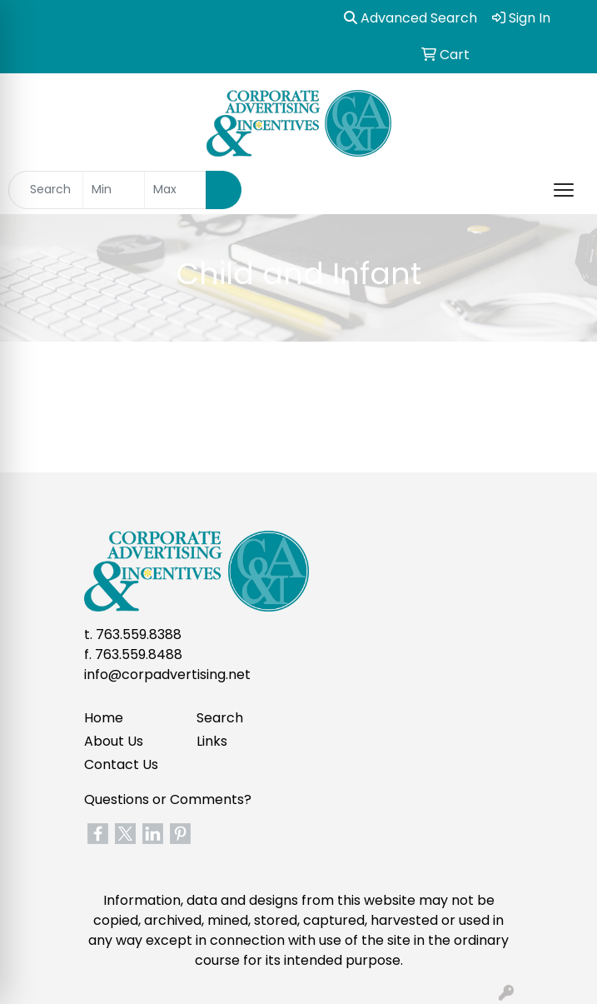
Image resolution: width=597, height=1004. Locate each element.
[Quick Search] (45, 190)
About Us (113, 741)
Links (212, 741)
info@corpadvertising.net (167, 674)
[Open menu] (563, 190)
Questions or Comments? (167, 799)
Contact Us (121, 764)
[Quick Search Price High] (175, 190)
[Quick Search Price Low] (113, 190)
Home (103, 717)
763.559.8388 (139, 634)
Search (220, 717)
